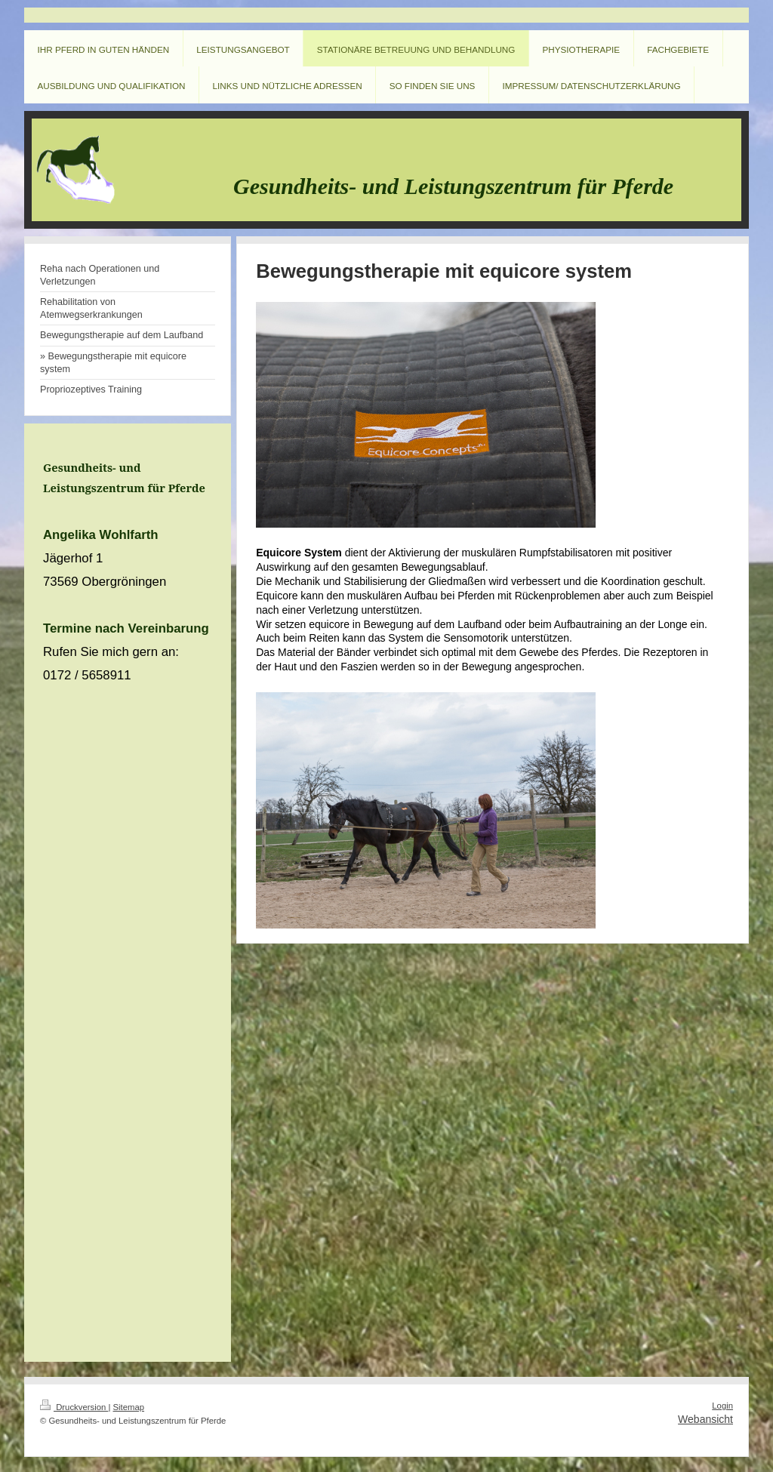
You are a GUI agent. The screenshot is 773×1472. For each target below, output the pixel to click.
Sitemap (129, 1407)
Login (722, 1405)
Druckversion (74, 1407)
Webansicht (705, 1419)
